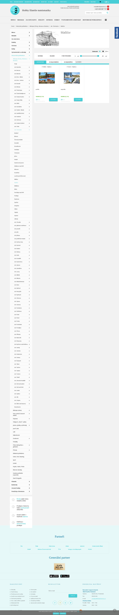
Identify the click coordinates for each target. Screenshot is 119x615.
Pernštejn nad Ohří (19, 192)
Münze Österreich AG (44, 549)
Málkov (16, 179)
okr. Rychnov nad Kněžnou (21, 344)
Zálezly (16, 219)
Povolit (56, 613)
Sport (14, 460)
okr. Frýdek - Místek (19, 110)
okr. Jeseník (17, 229)
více (78, 611)
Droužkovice (17, 146)
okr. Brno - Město (18, 77)
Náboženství (16, 435)
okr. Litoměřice (18, 268)
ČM (21, 546)
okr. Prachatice (18, 324)
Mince (13, 32)
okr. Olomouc (17, 298)
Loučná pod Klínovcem (20, 176)
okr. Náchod (17, 288)
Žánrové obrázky (17, 470)
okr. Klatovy (17, 252)
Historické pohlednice (22, 26)
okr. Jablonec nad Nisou (20, 225)
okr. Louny (17, 271)
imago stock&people (74, 549)
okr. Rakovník (17, 337)
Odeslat (73, 595)
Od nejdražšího (68, 62)
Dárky (13, 49)
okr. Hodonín (17, 116)
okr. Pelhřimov (18, 311)
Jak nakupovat (14, 605)
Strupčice (16, 205)
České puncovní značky (17, 594)
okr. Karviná (17, 245)
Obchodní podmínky (16, 598)
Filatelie (14, 481)
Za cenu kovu (16, 39)
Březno (16, 136)
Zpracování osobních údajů (38, 603)
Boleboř (16, 133)
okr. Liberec (17, 265)
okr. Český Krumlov (19, 97)
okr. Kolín (16, 255)
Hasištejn (16, 149)
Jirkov (15, 156)
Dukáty (14, 42)
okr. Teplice (17, 370)
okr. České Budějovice (19, 93)
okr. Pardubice (18, 308)
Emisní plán (34, 589)
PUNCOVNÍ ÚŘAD (97, 546)
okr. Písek (16, 314)
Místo (15, 189)
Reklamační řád (15, 603)
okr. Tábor (17, 364)
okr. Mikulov (17, 278)
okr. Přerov (17, 331)
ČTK (59, 549)
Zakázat (63, 613)
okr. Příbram (17, 334)
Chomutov (17, 153)
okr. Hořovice (17, 120)
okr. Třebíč (17, 377)
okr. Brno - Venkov (19, 80)
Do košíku (53, 99)
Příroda (15, 450)
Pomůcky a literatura (18, 491)
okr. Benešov (17, 67)
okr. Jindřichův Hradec (19, 238)
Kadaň (16, 159)
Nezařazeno (17, 407)
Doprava (15, 418)
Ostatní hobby (16, 488)
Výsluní (16, 215)
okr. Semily (17, 347)
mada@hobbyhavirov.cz (100, 6)
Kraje (15, 64)
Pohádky (15, 442)
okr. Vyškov (17, 393)
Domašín (16, 143)
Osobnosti (16, 438)
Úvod (12, 26)
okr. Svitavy (17, 357)
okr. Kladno (17, 248)
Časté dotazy (14, 591)
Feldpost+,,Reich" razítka (19, 422)
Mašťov (16, 182)
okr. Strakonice (18, 354)
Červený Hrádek (18, 139)
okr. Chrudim (17, 222)
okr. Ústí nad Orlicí (18, 387)
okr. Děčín (16, 103)
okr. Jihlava (17, 235)
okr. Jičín (16, 232)
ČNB (36, 546)
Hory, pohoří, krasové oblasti (19, 414)
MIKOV (82, 546)
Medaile (14, 35)
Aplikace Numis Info (36, 598)
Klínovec (16, 169)
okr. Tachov (17, 367)
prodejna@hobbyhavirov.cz (99, 598)
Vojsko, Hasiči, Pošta (18, 466)
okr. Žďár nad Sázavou (20, 403)
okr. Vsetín (17, 390)
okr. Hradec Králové (19, 123)
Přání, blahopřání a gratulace (18, 446)
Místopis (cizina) (17, 410)
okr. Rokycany (17, 341)
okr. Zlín (16, 397)
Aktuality (13, 589)
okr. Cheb (16, 126)
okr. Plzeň (16, 318)
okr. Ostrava (17, 304)
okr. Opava (17, 301)
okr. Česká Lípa (18, 90)
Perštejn (16, 196)
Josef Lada (16, 428)
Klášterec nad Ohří (19, 166)
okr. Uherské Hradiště (19, 380)
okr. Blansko (17, 73)
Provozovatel (34, 596)
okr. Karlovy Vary (18, 242)
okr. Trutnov (17, 374)
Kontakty (33, 594)
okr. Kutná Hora (18, 261)
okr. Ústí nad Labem (19, 384)
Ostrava (14, 45)
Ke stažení (33, 591)
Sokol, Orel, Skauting (18, 456)
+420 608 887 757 (101, 9)
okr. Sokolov (17, 351)
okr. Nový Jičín (17, 291)
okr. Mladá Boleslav (19, 281)
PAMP (29, 549)
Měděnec (16, 186)
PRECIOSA (52, 546)
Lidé (14, 432)
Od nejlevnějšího (54, 62)
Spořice (16, 202)
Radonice (16, 199)
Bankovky (14, 485)
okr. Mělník (17, 275)
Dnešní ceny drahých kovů (17, 596)
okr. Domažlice (18, 106)
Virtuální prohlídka (35, 600)
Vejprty (16, 212)
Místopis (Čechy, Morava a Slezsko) (39, 26)
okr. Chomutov (55, 26)
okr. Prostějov (17, 327)
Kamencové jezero (19, 163)
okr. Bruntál (17, 83)
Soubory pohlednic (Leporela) (18, 474)
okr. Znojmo (17, 400)
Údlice (15, 209)
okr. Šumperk (17, 360)
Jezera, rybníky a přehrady (20, 425)
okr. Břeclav (17, 87)
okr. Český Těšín (18, 100)
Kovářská (16, 172)
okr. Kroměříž (17, 258)
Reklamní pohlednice (18, 453)
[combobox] (107, 51)
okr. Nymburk (17, 294)
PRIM (67, 546)
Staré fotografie (17, 478)
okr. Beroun (17, 70)
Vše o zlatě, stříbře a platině (18, 600)
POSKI (90, 549)
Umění (14, 463)
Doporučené (40, 62)
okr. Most (16, 285)
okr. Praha (17, 321)
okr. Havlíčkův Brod (19, 113)
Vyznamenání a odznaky (19, 52)
